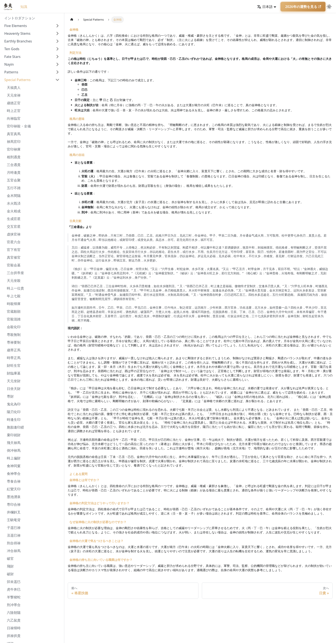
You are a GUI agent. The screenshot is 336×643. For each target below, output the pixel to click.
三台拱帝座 (15, 272)
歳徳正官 (14, 103)
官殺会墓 (14, 265)
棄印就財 (14, 435)
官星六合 (14, 242)
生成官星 (14, 218)
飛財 (10, 566)
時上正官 (14, 110)
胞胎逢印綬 (15, 427)
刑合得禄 (14, 543)
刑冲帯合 (14, 604)
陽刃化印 (14, 411)
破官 (10, 558)
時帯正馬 (14, 357)
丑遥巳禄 (14, 535)
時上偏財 (14, 458)
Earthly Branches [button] (18, 41)
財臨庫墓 (14, 373)
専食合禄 (14, 481)
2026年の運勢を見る (303, 6)
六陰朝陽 (14, 612)
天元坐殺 (14, 280)
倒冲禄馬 (14, 450)
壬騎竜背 (14, 520)
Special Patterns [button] (17, 79)
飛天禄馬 (14, 442)
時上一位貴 (15, 288)
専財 (10, 396)
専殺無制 (14, 334)
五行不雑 (14, 188)
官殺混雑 (14, 319)
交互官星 (14, 226)
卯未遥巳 (14, 581)
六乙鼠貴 (14, 620)
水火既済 (14, 203)
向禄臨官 (14, 118)
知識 (23, 6)
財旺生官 (14, 365)
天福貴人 (14, 87)
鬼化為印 (14, 404)
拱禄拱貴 (14, 635)
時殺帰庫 (14, 303)
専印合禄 (14, 504)
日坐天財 (14, 388)
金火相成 (14, 211)
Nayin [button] (9, 64)
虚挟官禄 (14, 234)
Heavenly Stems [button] (17, 33)
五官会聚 (14, 180)
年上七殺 (14, 296)
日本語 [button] (265, 6)
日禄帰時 (14, 628)
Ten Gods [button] (11, 49)
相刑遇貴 (14, 157)
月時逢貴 (14, 172)
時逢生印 (14, 419)
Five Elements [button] (15, 25)
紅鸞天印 (14, 489)
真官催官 (14, 257)
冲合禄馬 (14, 550)
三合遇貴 (14, 164)
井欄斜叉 (14, 512)
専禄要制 (14, 342)
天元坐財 (14, 381)
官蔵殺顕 (14, 311)
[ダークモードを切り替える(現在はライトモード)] (329, 6)
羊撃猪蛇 (14, 597)
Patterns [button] (11, 72)
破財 (10, 574)
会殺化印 (14, 327)
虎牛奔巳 (14, 589)
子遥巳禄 (14, 527)
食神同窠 (14, 465)
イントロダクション (19, 18)
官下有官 (14, 249)
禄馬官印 (14, 141)
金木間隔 (14, 195)
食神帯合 (14, 473)
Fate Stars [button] (12, 56)
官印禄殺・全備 (19, 126)
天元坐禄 (14, 95)
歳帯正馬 (14, 350)
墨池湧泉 (14, 496)
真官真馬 (14, 133)
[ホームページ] (72, 19)
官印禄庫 (14, 149)
